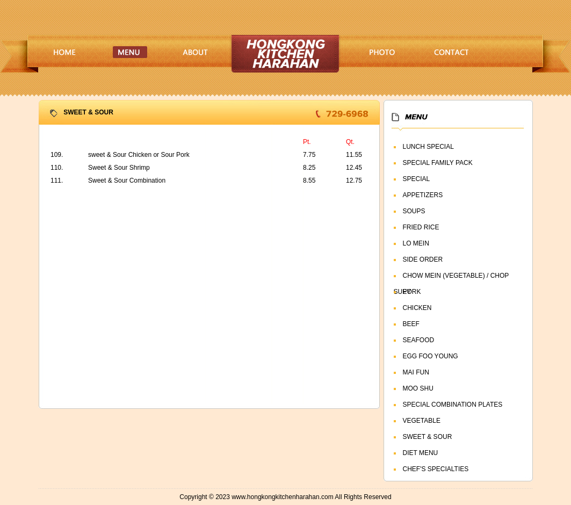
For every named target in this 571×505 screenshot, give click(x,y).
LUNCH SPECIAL (428, 146)
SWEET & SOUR (427, 437)
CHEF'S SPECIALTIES (436, 469)
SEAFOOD (419, 340)
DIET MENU (420, 453)
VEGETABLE (421, 420)
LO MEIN (416, 243)
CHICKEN (417, 308)
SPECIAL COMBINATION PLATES (453, 404)
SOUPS (414, 211)
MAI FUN (416, 372)
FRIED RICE (421, 227)
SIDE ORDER (423, 259)
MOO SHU (418, 388)
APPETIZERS (423, 195)
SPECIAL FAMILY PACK (438, 163)
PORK (412, 291)
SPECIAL (416, 179)
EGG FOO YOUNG (430, 356)
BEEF (411, 324)
